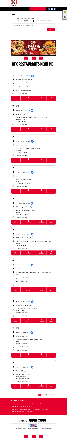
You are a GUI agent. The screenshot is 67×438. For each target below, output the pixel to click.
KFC (17, 71)
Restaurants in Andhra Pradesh (20, 406)
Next (46, 394)
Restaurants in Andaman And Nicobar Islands (25, 404)
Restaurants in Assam (41, 409)
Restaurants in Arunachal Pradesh (21, 409)
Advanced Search (44, 21)
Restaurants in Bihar (17, 411)
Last (52, 394)
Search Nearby (23, 21)
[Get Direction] (32, 75)
